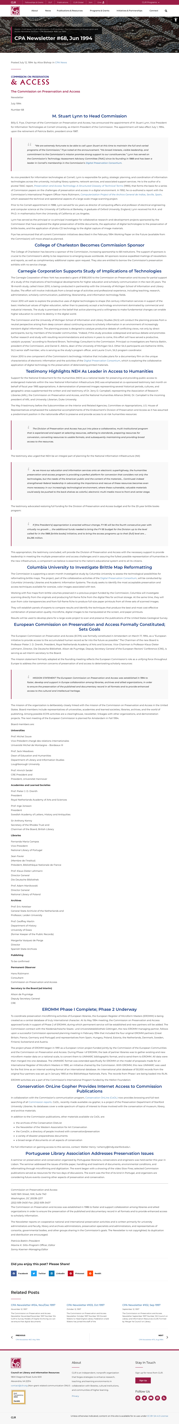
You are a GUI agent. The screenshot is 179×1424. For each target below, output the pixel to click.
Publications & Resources (70, 10)
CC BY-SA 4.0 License (157, 1416)
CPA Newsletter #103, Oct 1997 (86, 1305)
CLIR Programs (150, 2)
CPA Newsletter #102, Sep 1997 (141, 1305)
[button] (175, 19)
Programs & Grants (100, 10)
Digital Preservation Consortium (104, 163)
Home (17, 29)
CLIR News (26, 29)
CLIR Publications (41, 29)
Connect (155, 10)
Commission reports (40, 1102)
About (35, 10)
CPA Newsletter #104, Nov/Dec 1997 (33, 1305)
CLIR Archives (57, 29)
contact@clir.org (19, 1385)
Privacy (75, 1396)
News (48, 10)
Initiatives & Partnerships (130, 10)
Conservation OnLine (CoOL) (101, 1097)
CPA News (61, 62)
